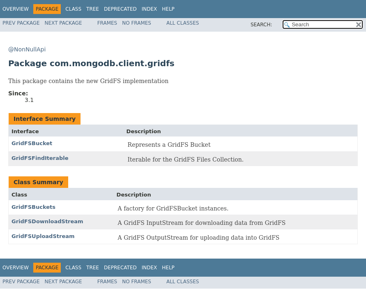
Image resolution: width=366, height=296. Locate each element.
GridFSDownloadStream (47, 221)
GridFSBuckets (33, 207)
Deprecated (120, 9)
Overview (15, 9)
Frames (107, 23)
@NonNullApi (27, 49)
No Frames (136, 23)
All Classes (182, 23)
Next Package (63, 23)
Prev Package (21, 23)
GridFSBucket (32, 143)
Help (168, 9)
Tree (92, 9)
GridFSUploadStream (43, 236)
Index (149, 9)
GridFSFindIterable (40, 158)
